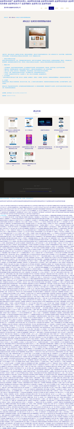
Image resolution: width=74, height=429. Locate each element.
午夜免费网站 (8, 397)
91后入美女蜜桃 (9, 262)
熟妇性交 (21, 314)
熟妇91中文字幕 (66, 382)
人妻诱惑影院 (66, 288)
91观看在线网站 (10, 379)
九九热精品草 (63, 407)
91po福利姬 (42, 361)
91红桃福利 (65, 220)
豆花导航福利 (28, 394)
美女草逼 (31, 382)
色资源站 (28, 306)
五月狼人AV (24, 402)
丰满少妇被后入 (16, 385)
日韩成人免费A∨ (8, 270)
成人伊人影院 (47, 356)
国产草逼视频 (6, 355)
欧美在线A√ (36, 225)
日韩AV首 (53, 423)
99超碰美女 (11, 225)
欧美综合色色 (3, 382)
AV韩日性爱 (35, 392)
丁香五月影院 (49, 400)
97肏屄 (70, 243)
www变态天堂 (18, 311)
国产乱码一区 (7, 228)
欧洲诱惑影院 (9, 413)
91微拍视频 (28, 259)
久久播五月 (53, 327)
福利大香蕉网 (40, 332)
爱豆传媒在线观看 (28, 364)
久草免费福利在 (10, 410)
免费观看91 (71, 293)
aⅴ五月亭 (4, 361)
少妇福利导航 (60, 273)
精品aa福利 (10, 264)
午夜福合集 (3, 239)
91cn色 (31, 247)
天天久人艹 (52, 225)
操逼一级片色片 (16, 254)
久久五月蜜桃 (32, 421)
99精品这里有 (35, 301)
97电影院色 (6, 225)
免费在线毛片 (53, 265)
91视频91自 (62, 398)
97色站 (61, 269)
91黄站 (18, 244)
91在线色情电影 (19, 400)
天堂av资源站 (16, 264)
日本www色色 (61, 260)
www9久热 (28, 385)
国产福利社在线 (67, 345)
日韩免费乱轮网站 (49, 343)
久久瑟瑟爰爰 (59, 312)
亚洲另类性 (30, 395)
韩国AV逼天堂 (63, 309)
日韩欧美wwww (14, 327)
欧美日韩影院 (33, 330)
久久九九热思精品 (47, 319)
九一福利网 (58, 226)
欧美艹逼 (2, 228)
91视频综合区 (61, 402)
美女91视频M (45, 348)
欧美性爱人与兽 (66, 259)
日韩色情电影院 (67, 376)
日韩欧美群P (36, 359)
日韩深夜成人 (27, 247)
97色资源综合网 (17, 306)
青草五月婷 (43, 350)
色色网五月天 (34, 226)
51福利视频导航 (30, 359)
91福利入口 (33, 405)
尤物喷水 (44, 260)
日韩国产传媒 (8, 398)
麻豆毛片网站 (56, 301)
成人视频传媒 (29, 348)
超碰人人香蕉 (31, 275)
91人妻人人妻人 (30, 267)
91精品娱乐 (69, 319)
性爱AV (22, 366)
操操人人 (61, 411)
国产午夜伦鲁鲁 (26, 387)
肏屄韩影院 (2, 340)
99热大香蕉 (39, 223)
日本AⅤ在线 (41, 215)
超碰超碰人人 (64, 254)
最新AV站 (51, 398)
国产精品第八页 (57, 308)
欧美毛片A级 (62, 217)
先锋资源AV (37, 338)
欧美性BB (22, 358)
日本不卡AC (37, 234)
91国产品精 (4, 385)
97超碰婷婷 (66, 280)
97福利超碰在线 (25, 376)
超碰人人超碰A (70, 226)
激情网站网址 (36, 416)
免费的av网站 (59, 377)
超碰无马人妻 (50, 395)
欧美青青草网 (28, 325)
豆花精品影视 (60, 321)
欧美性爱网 (31, 374)
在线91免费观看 (62, 421)
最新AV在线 (23, 249)
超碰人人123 (22, 390)
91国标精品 (21, 364)
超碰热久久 (50, 256)
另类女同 (22, 286)
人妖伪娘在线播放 (65, 312)
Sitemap (53, 191)
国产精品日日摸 (24, 395)
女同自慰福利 (13, 299)
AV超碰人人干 (45, 299)
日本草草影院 (3, 226)
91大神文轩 (51, 342)
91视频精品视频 (53, 215)
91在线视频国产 (46, 269)
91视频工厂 (64, 366)
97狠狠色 (20, 348)
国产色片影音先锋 (39, 243)
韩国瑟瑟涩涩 (41, 364)
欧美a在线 (2, 275)
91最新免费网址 (63, 301)
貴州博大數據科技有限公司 (39, 191)
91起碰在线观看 (61, 223)
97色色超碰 (56, 303)
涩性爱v (54, 377)
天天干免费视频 (24, 251)
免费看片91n (47, 225)
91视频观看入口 (7, 218)
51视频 (24, 348)
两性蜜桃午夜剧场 (6, 283)
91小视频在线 (14, 376)
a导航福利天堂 (28, 301)
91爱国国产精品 (8, 234)
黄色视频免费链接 (30, 225)
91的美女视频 (41, 220)
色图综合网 (57, 269)
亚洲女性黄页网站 (23, 410)
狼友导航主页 (10, 221)
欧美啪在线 (52, 392)
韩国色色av (36, 238)
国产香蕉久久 (9, 236)
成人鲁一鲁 (23, 327)
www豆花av (41, 272)
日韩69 (14, 236)
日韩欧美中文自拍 (44, 254)
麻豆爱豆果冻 (4, 308)
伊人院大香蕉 (25, 257)
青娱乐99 (65, 410)
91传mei (51, 218)
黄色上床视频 (38, 421)
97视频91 (51, 325)
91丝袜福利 (70, 413)
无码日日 (37, 251)
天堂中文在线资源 (37, 407)
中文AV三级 (30, 311)
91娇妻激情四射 (33, 319)
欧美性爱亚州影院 (14, 283)
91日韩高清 (8, 381)
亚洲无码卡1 (37, 361)
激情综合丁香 (33, 280)
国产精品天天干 (58, 361)
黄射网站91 (16, 296)
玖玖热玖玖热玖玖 (51, 351)
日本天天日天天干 (31, 265)
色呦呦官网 (56, 342)
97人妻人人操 (68, 348)
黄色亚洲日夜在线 (46, 327)
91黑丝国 (30, 332)
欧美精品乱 (11, 296)
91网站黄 (68, 324)
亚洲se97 (38, 286)
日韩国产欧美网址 (3, 221)
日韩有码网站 (27, 269)
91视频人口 (52, 361)
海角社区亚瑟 (62, 264)
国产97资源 (63, 343)
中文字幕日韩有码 (43, 426)
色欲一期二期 (48, 298)
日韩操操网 (16, 410)
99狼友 (29, 353)
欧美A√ (10, 364)
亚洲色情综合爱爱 (12, 411)
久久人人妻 (51, 267)
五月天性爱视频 (57, 285)
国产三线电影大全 (18, 230)
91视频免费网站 (5, 277)
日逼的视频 (63, 218)
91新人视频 (19, 411)
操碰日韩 (25, 418)
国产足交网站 (56, 395)
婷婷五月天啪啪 (8, 377)
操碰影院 (49, 282)
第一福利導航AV (64, 363)
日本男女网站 (48, 376)
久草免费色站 (59, 416)
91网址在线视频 (44, 256)
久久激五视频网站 (10, 316)
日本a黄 (55, 299)
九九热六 (18, 293)
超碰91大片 (46, 324)
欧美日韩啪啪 (17, 368)
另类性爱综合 (32, 228)
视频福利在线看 (51, 372)
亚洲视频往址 (66, 416)
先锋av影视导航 (40, 424)
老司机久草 (5, 424)
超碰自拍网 (7, 415)
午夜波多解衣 (48, 423)
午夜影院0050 (24, 311)
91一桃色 (37, 343)
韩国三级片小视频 (25, 421)
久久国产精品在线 (52, 226)
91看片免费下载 (35, 291)
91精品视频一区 (45, 309)
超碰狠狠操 (20, 257)
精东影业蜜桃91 (45, 342)
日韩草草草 (70, 252)
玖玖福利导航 (17, 301)
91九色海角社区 (59, 389)
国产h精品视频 (6, 356)
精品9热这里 (51, 348)
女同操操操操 (17, 286)
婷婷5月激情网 (24, 217)
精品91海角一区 (24, 415)
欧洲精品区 (54, 236)
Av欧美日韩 (35, 246)
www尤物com (39, 312)
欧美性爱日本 (23, 298)
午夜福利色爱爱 (57, 267)
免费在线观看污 (37, 377)
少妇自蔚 (41, 397)
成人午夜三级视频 (64, 322)
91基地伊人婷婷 (38, 233)
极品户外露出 (36, 303)
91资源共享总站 (63, 265)
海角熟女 (68, 277)
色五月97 (62, 392)
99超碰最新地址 (43, 264)
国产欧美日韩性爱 (26, 241)
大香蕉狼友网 (42, 376)
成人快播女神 (34, 317)
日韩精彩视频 (48, 382)
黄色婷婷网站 (9, 382)
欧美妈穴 (5, 312)
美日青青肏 (2, 372)
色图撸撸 (24, 252)
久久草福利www (36, 221)
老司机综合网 (25, 337)
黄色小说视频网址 (14, 342)
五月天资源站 (40, 392)
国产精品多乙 (20, 234)
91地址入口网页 (30, 282)
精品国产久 (56, 411)
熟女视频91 (2, 423)
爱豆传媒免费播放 (50, 424)
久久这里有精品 (46, 332)
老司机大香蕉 (33, 259)
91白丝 (41, 353)
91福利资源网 (62, 303)
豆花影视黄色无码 (20, 350)
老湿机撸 (30, 408)
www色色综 (52, 364)
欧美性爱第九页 (24, 260)
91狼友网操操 (21, 269)
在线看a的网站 (5, 411)
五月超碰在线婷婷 (6, 233)
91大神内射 (61, 345)
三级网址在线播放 (9, 273)
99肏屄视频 (27, 223)
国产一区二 (29, 347)
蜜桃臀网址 (26, 228)
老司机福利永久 (14, 231)
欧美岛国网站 (69, 233)
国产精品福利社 (35, 270)
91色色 (31, 407)
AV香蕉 (46, 338)
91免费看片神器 (29, 397)
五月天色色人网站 (29, 329)
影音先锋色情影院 (6, 304)
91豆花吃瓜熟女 (40, 366)
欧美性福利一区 (30, 295)
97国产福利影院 (67, 247)
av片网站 (68, 332)
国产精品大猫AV (33, 322)
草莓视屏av (53, 319)
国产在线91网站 (63, 371)
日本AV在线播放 (34, 385)
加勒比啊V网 (6, 257)
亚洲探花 (67, 256)
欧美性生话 (28, 384)
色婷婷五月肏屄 (30, 293)
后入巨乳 (16, 329)
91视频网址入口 (57, 343)
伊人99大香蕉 (18, 233)
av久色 (45, 397)
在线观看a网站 (55, 241)
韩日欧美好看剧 (37, 282)
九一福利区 (2, 415)
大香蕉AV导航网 (52, 334)
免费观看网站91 (36, 413)
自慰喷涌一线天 (50, 264)
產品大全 (51, 8)
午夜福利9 (21, 247)
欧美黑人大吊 (35, 347)
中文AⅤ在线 (43, 337)
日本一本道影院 (27, 286)
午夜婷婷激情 (54, 251)
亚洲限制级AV (37, 356)
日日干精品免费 (51, 329)
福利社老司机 (45, 311)
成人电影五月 (30, 260)
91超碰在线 (32, 361)
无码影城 (8, 280)
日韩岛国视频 (25, 273)
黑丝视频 (9, 272)
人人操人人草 (37, 411)
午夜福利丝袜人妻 (59, 293)
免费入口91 (40, 277)
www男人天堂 (30, 303)
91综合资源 (54, 283)
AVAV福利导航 (51, 217)
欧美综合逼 (38, 254)
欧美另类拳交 (4, 416)
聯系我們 (56, 8)
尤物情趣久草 (55, 345)
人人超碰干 (34, 309)
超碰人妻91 (19, 381)
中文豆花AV (32, 234)
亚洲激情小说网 (48, 249)
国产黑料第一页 (50, 234)
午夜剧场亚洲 (19, 236)
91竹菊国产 (49, 359)
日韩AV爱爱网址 (44, 226)
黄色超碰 (27, 351)
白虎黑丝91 (63, 267)
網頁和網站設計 (32, 191)
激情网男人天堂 (24, 403)
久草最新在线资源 (63, 228)
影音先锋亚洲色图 (63, 337)
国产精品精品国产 (24, 244)
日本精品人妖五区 (17, 366)
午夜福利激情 (31, 257)
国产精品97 (33, 371)
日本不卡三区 (14, 361)
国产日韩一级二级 (24, 368)
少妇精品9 (44, 223)
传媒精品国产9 (67, 246)
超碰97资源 (42, 306)
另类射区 (42, 356)
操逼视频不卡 (3, 413)
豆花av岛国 (14, 234)
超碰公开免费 (70, 338)
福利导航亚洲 (9, 239)
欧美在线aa (56, 421)
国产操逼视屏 (13, 381)
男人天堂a (3, 231)
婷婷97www (12, 233)
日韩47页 (17, 228)
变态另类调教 (45, 308)
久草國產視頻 (68, 398)
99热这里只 (2, 295)
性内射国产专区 (17, 288)
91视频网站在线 (50, 355)
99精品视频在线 (7, 384)
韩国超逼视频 (46, 270)
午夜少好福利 (61, 275)
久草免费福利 (69, 407)
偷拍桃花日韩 (47, 291)
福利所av (43, 262)
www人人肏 (56, 234)
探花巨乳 (38, 340)
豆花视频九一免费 (59, 317)
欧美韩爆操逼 (29, 285)
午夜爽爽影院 (63, 290)
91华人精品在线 (69, 308)
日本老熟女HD (43, 244)
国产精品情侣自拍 (15, 384)
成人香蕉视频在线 (29, 363)
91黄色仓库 (17, 291)
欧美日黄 (18, 358)
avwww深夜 (23, 295)
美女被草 (5, 379)
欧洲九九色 (69, 298)
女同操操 (36, 374)
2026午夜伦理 (46, 252)
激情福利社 (55, 239)
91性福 (42, 217)
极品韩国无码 (4, 405)
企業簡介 (46, 8)
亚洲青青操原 (49, 416)
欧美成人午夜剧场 (29, 372)
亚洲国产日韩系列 (14, 387)
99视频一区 (8, 376)
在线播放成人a (57, 398)
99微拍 (13, 270)
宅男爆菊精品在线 (36, 408)
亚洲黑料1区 (6, 368)
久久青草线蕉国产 (3, 338)
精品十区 (27, 264)
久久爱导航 (64, 319)
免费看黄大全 (4, 366)
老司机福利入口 (43, 408)
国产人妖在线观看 (46, 314)
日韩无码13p (31, 343)
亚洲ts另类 (21, 228)
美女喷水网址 (29, 327)
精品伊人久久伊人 (43, 303)
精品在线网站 (59, 413)
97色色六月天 (3, 205)
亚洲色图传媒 (14, 275)
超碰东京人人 (26, 314)
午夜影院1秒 (39, 299)
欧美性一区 (49, 278)
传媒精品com (40, 269)
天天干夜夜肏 (5, 217)
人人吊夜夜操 (19, 299)
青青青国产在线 (14, 351)
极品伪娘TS (59, 359)
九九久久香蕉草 (20, 398)
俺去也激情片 (58, 311)
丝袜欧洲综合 (30, 217)
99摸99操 (5, 249)
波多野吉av (31, 377)
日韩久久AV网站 (11, 319)
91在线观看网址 (15, 364)
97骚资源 (12, 230)
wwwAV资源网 (55, 233)
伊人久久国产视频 (29, 304)
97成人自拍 (33, 324)
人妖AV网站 (57, 392)
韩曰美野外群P (63, 234)
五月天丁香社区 (54, 223)
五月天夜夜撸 (24, 347)
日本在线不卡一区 (63, 249)
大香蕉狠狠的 (42, 400)
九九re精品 (26, 342)
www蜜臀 (40, 260)
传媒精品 (11, 220)
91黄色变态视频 (36, 372)
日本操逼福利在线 (59, 423)
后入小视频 (41, 238)
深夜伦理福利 (11, 392)
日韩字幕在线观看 (38, 231)
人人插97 (47, 398)
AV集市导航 (31, 379)
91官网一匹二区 (20, 309)
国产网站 (62, 325)
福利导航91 (68, 218)
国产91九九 (70, 321)
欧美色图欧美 (33, 316)
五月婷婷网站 (42, 247)
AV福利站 (36, 260)
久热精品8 (23, 363)
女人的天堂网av (61, 368)
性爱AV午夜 (60, 332)
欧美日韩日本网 (42, 390)
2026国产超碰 (49, 283)
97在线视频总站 (26, 319)
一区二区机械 (66, 230)
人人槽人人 (63, 372)
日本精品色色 (67, 325)
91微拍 (7, 426)
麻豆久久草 (29, 254)
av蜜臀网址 (26, 256)
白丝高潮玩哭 (58, 324)
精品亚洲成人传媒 (59, 327)
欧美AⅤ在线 (9, 334)
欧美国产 (48, 244)
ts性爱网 (12, 372)
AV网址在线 (18, 403)
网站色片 (12, 295)
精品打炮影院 (21, 407)
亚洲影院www (70, 337)
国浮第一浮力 (64, 335)
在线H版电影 (37, 264)
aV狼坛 (65, 273)
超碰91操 (33, 418)
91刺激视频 (22, 301)
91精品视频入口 (37, 217)
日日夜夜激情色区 (64, 358)
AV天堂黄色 (3, 247)
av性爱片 (47, 358)
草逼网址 (52, 286)
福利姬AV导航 (44, 282)
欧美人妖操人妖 (18, 337)
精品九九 (56, 355)
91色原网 (49, 223)
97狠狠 (48, 316)
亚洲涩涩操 (12, 356)
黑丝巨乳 (23, 223)
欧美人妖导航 (48, 381)
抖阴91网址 (42, 402)
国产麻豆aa (9, 385)
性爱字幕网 (8, 238)
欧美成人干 (43, 420)
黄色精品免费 (38, 350)
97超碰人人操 (27, 366)
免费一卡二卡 (59, 221)
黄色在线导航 (3, 390)
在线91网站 (24, 359)
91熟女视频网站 (66, 317)
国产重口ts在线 (31, 251)
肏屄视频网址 (61, 355)
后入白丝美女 (71, 220)
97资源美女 (29, 400)
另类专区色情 (52, 358)
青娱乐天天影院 (45, 321)
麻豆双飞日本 (41, 325)
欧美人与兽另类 (64, 424)
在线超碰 (50, 345)
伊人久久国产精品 (42, 251)
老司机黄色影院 (37, 239)
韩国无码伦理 (64, 359)
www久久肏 (24, 231)
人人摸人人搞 (69, 234)
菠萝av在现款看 (59, 410)
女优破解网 (24, 413)
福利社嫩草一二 (39, 308)
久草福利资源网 (23, 254)
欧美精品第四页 (44, 234)
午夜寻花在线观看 (64, 379)
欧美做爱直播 (29, 291)
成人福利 (19, 325)
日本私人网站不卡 (13, 257)
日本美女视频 (27, 358)
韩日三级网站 (55, 368)
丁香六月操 (40, 394)
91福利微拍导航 (50, 397)
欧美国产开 (41, 270)
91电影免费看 (15, 269)
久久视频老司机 (17, 221)
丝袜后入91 (26, 350)
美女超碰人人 (9, 390)
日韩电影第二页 (23, 293)
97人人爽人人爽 (47, 243)
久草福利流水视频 (11, 215)
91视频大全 (43, 377)
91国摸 (5, 334)
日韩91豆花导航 (36, 426)
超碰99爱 (6, 321)
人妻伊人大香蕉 (48, 262)
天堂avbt (25, 267)
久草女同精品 (22, 264)
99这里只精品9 (35, 423)
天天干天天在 (65, 243)
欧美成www (2, 369)
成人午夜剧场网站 (59, 246)
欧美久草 (11, 277)
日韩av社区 (22, 423)
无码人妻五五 (9, 244)
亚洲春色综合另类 (10, 247)
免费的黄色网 (53, 238)
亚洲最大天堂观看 (64, 334)
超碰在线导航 (10, 338)
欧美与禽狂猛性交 (36, 398)
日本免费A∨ (57, 316)
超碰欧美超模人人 (69, 368)
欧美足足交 (5, 337)
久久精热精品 (40, 384)
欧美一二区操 (32, 312)
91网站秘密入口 (22, 424)
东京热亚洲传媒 (48, 405)
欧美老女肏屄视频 (41, 381)
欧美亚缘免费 (20, 340)
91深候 (34, 329)
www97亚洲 (34, 348)
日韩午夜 (6, 286)
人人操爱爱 (35, 410)
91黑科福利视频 (15, 424)
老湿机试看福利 (17, 298)
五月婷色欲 (19, 231)
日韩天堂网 (43, 407)
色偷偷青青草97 (49, 306)
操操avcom (41, 285)
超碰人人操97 (23, 285)
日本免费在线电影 (13, 246)
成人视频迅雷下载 (68, 260)
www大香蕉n (2, 243)
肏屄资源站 (54, 278)
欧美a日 (68, 366)
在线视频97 (46, 325)
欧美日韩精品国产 (53, 332)
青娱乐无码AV (66, 423)
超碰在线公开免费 (65, 311)
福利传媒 (40, 347)
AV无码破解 (22, 277)
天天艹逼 (15, 325)
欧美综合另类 (29, 413)
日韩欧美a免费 (57, 424)
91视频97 (34, 424)
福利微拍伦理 (51, 411)
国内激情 (60, 366)
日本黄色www (31, 415)
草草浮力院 (31, 273)
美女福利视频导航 (25, 312)
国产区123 (64, 306)
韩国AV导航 (2, 407)
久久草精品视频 (61, 408)
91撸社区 (20, 408)
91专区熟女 (30, 244)
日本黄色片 (13, 350)
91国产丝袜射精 (16, 423)
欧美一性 (12, 369)
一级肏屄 (8, 348)
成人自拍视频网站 (15, 390)
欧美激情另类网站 (45, 293)
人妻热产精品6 (70, 228)
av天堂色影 (24, 238)
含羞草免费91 (66, 327)
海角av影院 (22, 322)
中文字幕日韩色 (10, 314)
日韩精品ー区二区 (39, 330)
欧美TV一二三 (38, 405)
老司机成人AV (45, 347)
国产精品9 (53, 316)
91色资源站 (30, 221)
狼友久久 (60, 220)
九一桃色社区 (59, 243)
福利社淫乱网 (19, 218)
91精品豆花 (4, 410)
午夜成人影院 (45, 351)
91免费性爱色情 (39, 316)
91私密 (51, 369)
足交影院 (57, 256)
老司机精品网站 (60, 247)
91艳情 (59, 363)
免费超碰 (54, 262)
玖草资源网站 (52, 389)
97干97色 (16, 308)
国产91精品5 (59, 244)
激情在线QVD (16, 324)
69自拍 (16, 369)
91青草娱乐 (66, 355)
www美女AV (19, 420)
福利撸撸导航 (67, 342)
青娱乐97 (14, 239)
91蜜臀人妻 (13, 400)
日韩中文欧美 (57, 371)
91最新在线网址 (8, 269)
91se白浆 (68, 304)
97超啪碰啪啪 (60, 291)
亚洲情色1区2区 (4, 335)
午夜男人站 (47, 335)
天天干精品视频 (59, 230)
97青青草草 (14, 244)
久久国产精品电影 (22, 345)
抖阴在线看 (58, 358)
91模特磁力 (5, 394)
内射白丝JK (5, 392)
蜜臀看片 (15, 262)
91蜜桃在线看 (49, 273)
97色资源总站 (49, 350)
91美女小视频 (64, 238)
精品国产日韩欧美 (27, 371)
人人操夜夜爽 (15, 345)
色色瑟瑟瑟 (12, 311)
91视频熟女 (53, 381)
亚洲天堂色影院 (35, 327)
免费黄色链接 (46, 228)
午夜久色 (15, 309)
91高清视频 (42, 382)
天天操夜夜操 (68, 223)
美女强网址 (27, 405)
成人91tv (10, 424)
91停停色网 (19, 374)
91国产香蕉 (40, 410)
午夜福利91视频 (22, 384)
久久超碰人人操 (19, 267)
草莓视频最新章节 (53, 385)
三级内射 (3, 285)
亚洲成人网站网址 (43, 359)
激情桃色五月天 (8, 251)
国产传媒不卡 (46, 392)
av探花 (68, 290)
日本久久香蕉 (23, 291)
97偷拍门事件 (37, 288)
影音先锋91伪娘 (50, 303)
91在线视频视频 (46, 259)
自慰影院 (57, 314)
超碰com (35, 311)
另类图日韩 (50, 338)
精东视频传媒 (29, 392)
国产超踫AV (69, 265)
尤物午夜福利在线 (40, 324)
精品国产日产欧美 (41, 301)
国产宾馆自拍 (32, 308)
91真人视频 (19, 239)
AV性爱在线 (55, 390)
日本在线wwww (33, 223)
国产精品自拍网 (65, 215)
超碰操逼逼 (37, 306)
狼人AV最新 (56, 272)
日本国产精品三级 (64, 330)
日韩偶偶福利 (35, 285)
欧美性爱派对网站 (38, 355)
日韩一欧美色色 (31, 231)
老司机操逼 (16, 247)
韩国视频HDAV (28, 220)
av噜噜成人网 (29, 335)
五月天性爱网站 (52, 384)
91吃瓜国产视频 (17, 217)
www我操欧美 (63, 387)
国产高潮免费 (57, 277)
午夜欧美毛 (9, 428)
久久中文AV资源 (58, 254)
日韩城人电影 (31, 368)
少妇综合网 (40, 385)
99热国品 (31, 398)
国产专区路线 (11, 301)
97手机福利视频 (57, 322)
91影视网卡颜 (23, 335)
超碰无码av (46, 330)
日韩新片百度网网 (55, 249)
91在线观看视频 (53, 270)
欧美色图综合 (37, 275)
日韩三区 (20, 238)
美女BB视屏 (45, 394)
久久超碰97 (59, 382)
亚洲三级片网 (11, 217)
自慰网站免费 (5, 301)
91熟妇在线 (17, 426)
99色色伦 (59, 295)
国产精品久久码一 (3, 322)
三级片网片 (16, 394)
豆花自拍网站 (54, 382)
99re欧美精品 (68, 262)
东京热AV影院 (60, 299)
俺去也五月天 (70, 389)
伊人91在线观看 (39, 241)
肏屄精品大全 (6, 220)
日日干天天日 (27, 290)
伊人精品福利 (71, 330)
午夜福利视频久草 (43, 395)
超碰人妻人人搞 (49, 407)
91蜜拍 (51, 322)
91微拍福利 (15, 334)
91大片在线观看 (17, 363)
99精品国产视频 (57, 218)
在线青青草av (47, 322)
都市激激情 (59, 215)
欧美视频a (14, 413)
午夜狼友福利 (42, 273)
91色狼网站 (61, 418)
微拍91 (12, 306)
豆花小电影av (70, 371)
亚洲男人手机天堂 (7, 317)
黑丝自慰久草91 (22, 329)
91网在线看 (3, 348)
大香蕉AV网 (17, 322)
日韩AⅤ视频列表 (49, 337)
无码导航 (67, 408)
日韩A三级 (22, 290)
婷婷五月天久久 (10, 308)
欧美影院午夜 (32, 389)
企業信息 (61, 8)
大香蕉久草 (65, 299)
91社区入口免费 (24, 221)
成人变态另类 (18, 251)
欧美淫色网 (70, 374)
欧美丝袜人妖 (30, 296)
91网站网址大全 (62, 241)
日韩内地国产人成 (66, 221)
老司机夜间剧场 (26, 234)
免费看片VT (41, 291)
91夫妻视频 (4, 428)
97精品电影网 (69, 343)
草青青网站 (17, 335)
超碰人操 (49, 353)
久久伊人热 (20, 317)
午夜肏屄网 (62, 270)
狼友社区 (45, 353)
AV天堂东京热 (17, 416)
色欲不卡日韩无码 (61, 283)
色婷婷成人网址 (54, 408)
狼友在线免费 (14, 260)
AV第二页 (27, 322)
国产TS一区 (19, 252)
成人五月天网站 (24, 416)
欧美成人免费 (62, 397)
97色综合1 (33, 306)
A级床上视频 (15, 273)
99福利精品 (20, 275)
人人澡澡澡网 (55, 402)
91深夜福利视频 (25, 382)
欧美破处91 (17, 215)
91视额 (49, 321)
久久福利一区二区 (30, 288)
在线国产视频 (60, 415)
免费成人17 (32, 351)
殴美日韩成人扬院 (11, 332)
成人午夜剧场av (65, 278)
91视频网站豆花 (59, 347)
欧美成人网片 (10, 324)
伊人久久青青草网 (17, 282)
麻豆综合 (9, 327)
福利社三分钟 (67, 364)
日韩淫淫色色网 (19, 343)
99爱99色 (49, 408)
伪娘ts (45, 424)
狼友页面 (14, 377)
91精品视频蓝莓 (52, 312)
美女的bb (42, 288)
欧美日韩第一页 (54, 247)
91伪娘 (58, 385)
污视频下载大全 (69, 394)
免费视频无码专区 (65, 295)
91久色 (19, 327)
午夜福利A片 (49, 379)
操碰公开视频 (49, 260)
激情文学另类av (38, 298)
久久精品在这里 (37, 267)
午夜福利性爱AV (60, 296)
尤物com (69, 272)
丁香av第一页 (36, 397)
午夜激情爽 (44, 355)
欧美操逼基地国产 (56, 304)
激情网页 (7, 267)
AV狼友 (67, 283)
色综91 (23, 272)
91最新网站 (24, 356)
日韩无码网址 (66, 411)
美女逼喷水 (64, 324)
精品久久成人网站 (32, 369)
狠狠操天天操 (17, 290)
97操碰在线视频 (7, 343)
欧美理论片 (68, 309)
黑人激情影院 (22, 243)
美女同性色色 (37, 290)
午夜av (8, 230)
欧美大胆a (20, 387)
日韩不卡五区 (26, 389)
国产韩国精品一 (5, 296)
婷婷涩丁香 (34, 335)
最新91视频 (39, 309)
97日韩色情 (13, 218)
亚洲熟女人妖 (27, 330)
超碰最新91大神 (49, 377)
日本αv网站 (3, 256)
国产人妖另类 (16, 243)
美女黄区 (13, 395)
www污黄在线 (43, 221)
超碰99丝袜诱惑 (52, 290)
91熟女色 (55, 340)
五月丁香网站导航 (7, 223)
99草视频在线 (5, 282)
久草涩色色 (68, 217)
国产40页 (14, 278)
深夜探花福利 (47, 369)
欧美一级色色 (15, 408)
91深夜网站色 (64, 285)
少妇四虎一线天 (47, 238)
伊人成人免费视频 (26, 236)
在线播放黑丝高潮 (37, 278)
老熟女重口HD (57, 325)
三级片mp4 (23, 306)
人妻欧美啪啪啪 (11, 329)
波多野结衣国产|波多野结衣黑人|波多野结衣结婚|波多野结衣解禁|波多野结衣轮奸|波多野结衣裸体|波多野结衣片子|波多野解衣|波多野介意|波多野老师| (30, 201)
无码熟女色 (3, 402)
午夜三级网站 (4, 298)
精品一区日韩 (29, 345)
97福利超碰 (16, 397)
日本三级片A (51, 387)
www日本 (33, 353)
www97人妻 (14, 340)
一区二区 (38, 418)
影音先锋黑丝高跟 (27, 324)
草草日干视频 (53, 243)
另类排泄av (47, 215)
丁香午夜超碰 (14, 223)
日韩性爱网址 (39, 259)
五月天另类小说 (60, 405)
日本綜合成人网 (46, 277)
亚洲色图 (66, 321)
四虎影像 (29, 218)
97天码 (2, 260)
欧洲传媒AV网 (33, 241)
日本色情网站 (51, 254)
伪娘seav (33, 243)
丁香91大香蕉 (70, 273)
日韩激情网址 (11, 394)
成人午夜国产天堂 (17, 220)
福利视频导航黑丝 (60, 251)
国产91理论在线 (9, 254)
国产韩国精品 (22, 372)
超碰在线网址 (44, 368)
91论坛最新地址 (61, 403)
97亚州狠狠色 (54, 282)
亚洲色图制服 (25, 275)
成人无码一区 (66, 415)
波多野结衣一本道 (14, 259)
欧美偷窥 (37, 353)
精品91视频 (49, 420)
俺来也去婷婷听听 (27, 340)
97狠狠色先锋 (55, 363)
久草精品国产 (69, 350)
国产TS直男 (7, 387)
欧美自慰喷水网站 (51, 311)
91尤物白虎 (47, 317)
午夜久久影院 (71, 405)
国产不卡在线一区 (24, 355)
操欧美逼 (21, 324)
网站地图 (63, 201)
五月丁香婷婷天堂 (37, 293)
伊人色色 (49, 251)
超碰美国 (16, 379)
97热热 (27, 215)
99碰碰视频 (13, 285)
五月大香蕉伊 (69, 316)
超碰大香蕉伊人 (9, 345)
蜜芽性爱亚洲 (15, 407)
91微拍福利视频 (37, 368)
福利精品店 (5, 293)
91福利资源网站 (63, 395)
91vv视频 (39, 226)
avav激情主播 (16, 303)
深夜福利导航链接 (9, 243)
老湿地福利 (52, 314)
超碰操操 (57, 280)
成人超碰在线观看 (29, 230)
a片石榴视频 (3, 330)
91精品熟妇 (41, 225)
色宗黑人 (47, 361)
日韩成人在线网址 (22, 225)
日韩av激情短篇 (10, 290)
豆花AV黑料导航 (13, 371)
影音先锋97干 (47, 272)
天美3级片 (53, 230)
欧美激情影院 (16, 314)
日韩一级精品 (46, 295)
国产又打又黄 (14, 317)
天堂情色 (27, 361)
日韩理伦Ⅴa (46, 364)
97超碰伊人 (56, 231)
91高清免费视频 (41, 363)
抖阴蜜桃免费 (21, 330)
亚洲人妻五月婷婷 (26, 280)
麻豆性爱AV (16, 392)
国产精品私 (32, 264)
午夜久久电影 (50, 403)
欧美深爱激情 (44, 421)
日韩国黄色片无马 (63, 298)
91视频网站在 (36, 379)
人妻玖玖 (57, 364)
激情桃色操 (59, 426)
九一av (31, 387)
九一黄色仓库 (24, 282)
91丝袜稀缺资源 (54, 376)
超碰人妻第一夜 (43, 379)
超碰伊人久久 (39, 329)
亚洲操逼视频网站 (69, 270)
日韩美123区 (7, 395)
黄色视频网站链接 (69, 241)
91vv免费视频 (32, 314)
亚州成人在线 (5, 353)
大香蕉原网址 (22, 394)
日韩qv (23, 230)
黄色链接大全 (62, 256)
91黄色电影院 (30, 402)
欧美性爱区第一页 (60, 340)
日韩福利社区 (47, 288)
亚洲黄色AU (16, 316)
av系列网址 (20, 379)
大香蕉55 (65, 244)
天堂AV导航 (66, 351)
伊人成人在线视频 (39, 228)
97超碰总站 (42, 338)
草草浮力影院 (36, 247)
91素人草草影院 (56, 407)
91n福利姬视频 (30, 238)
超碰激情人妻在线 (21, 361)
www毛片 (72, 411)
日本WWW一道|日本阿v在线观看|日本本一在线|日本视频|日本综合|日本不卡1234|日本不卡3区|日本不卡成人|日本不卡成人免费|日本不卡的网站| (31, 207)
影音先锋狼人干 (67, 296)
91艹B (68, 249)
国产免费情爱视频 (20, 246)
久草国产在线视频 (28, 246)
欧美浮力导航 (54, 273)
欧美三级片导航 (55, 418)
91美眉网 (62, 384)
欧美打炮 (29, 226)
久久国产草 (36, 415)
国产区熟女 (54, 415)
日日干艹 (38, 256)
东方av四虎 (33, 286)
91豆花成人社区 (3, 327)
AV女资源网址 (54, 321)
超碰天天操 (58, 335)
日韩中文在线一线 (68, 314)
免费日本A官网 (34, 394)
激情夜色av (30, 426)
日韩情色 (33, 290)
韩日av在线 (68, 372)
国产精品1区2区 (11, 291)
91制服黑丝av (10, 249)
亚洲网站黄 (51, 308)
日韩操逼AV (57, 217)
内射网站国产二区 (44, 411)
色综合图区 (42, 418)
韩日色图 (58, 265)
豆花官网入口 (27, 407)
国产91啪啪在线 (8, 260)
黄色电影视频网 (3, 272)
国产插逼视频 (60, 288)
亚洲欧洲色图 (25, 420)
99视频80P (62, 280)
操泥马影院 (26, 379)
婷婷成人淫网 (54, 374)
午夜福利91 (59, 306)
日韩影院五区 (11, 286)
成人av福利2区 (43, 415)
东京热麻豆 (7, 311)
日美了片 (67, 303)
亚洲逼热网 (24, 283)
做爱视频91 (53, 410)
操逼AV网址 (53, 221)
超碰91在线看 (22, 405)
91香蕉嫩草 (14, 382)
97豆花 (5, 363)
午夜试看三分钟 (67, 418)
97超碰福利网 (8, 306)
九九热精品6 (21, 342)
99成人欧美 (12, 228)
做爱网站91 (39, 348)
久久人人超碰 (69, 369)
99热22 (52, 272)
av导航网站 (67, 231)
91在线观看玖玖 (54, 353)
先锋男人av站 (52, 280)
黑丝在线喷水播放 (55, 298)
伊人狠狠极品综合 (23, 265)
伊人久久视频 (30, 278)
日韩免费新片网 (17, 338)
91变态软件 (7, 372)
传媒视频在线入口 (39, 236)
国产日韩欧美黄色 (37, 337)
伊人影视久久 (54, 420)
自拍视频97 (46, 220)
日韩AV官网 (52, 269)
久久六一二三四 (69, 239)
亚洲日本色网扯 (14, 238)
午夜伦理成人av (67, 291)
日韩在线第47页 (31, 356)
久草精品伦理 (32, 215)
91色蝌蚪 (24, 299)
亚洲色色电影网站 (23, 296)
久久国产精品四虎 (66, 282)
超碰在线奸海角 (48, 275)
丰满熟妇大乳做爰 (53, 295)
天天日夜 (72, 325)
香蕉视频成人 (20, 262)
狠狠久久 (65, 338)
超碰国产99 (8, 361)
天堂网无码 (58, 290)
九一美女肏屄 (9, 226)
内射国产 (53, 246)
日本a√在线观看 (62, 286)
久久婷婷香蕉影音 (19, 321)
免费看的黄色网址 (49, 301)
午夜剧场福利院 (18, 359)
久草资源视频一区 (52, 347)
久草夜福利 (48, 221)
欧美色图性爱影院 (44, 290)
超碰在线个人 (23, 288)
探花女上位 (49, 304)
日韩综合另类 (10, 366)
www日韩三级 (56, 252)
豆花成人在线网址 (61, 239)
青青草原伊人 (49, 340)
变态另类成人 (67, 384)
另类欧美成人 (9, 256)
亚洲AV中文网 (52, 257)
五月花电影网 (13, 415)
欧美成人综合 (40, 387)
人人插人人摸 (5, 319)
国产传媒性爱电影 (47, 236)
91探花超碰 (56, 264)
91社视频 (43, 398)
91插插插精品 (4, 324)
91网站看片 (5, 264)
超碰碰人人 (49, 233)
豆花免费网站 (63, 304)
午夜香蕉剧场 (68, 361)
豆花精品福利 (34, 384)
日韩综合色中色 (38, 351)
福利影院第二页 (28, 272)
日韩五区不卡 (35, 364)
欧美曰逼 (34, 254)
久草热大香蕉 (19, 241)
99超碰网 (4, 280)
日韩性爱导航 (52, 293)
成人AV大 (23, 220)
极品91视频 (14, 256)
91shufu (37, 376)
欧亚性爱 (19, 223)
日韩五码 (68, 301)
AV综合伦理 (37, 257)
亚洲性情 (51, 228)
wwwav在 (60, 353)
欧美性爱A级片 (19, 270)
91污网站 (3, 381)
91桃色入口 (56, 220)
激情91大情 (46, 285)
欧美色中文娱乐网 (44, 239)
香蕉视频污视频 (28, 423)
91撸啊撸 (7, 403)
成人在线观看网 (48, 402)
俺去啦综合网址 (7, 351)
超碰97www (21, 353)
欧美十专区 (13, 280)
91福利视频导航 (45, 312)
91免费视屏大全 (69, 286)
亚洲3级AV (26, 398)
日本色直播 (54, 296)
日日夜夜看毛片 (54, 288)
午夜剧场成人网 (10, 288)
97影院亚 (20, 283)
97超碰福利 (69, 395)
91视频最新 (7, 299)
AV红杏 (3, 400)
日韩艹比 (55, 403)
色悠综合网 (28, 299)
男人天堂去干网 (58, 257)
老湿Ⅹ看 (24, 270)
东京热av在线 (53, 335)
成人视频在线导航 (39, 265)
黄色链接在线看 (40, 280)
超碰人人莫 (65, 347)
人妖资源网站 (63, 225)
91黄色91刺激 (36, 296)
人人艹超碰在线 (36, 402)
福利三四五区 (44, 278)
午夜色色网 (12, 347)
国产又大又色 (20, 418)
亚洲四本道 (65, 329)
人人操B (28, 316)
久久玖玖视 (61, 342)
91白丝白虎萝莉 (10, 416)
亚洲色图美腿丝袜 (60, 236)
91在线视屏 (10, 325)
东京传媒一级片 (48, 296)
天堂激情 (32, 233)
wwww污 (57, 394)
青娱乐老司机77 (42, 423)
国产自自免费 (10, 363)
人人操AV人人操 (33, 334)
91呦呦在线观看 (42, 343)
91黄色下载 (30, 337)
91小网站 (43, 298)
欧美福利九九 (14, 398)
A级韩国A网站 (30, 283)
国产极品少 (36, 295)
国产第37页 (33, 299)
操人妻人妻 (54, 405)
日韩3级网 (28, 334)
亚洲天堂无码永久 (14, 348)
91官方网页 (56, 286)
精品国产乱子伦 (32, 342)
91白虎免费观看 (12, 321)
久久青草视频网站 (22, 226)
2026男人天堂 (13, 267)
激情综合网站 (42, 218)
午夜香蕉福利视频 (27, 321)
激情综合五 (67, 340)
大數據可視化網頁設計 (45, 130)
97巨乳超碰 (51, 285)
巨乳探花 (70, 358)
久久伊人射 (52, 277)
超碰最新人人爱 (7, 358)
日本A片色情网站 (46, 410)
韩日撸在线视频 (12, 403)
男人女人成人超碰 (10, 359)
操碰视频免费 (6, 246)
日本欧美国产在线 (40, 322)
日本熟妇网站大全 (13, 420)
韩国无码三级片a (8, 340)
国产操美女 (61, 364)
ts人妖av (50, 239)
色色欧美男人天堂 (3, 332)
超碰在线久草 (57, 372)
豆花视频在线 (66, 420)
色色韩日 (20, 369)
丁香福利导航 (18, 395)
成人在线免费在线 (47, 366)
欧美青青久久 (68, 397)
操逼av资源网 (43, 340)
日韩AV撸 (5, 290)
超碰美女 (37, 215)
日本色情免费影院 (25, 381)
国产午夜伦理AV (15, 226)
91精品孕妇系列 (25, 374)
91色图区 (6, 303)
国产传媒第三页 (50, 231)
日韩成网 (54, 306)
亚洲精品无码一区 (41, 317)
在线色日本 (13, 343)
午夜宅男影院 (36, 273)
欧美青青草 (13, 358)
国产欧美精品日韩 (36, 345)
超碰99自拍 (21, 308)
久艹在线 (66, 405)
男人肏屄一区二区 (30, 411)
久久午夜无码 (24, 278)
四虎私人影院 (31, 355)
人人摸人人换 (46, 384)
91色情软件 (22, 304)
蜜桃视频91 (47, 247)
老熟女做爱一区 (35, 272)
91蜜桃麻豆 (2, 395)
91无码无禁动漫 (46, 265)
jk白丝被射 (39, 249)
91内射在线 (13, 402)
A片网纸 (34, 403)
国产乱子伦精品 (31, 338)
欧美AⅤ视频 (43, 286)
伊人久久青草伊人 (19, 319)
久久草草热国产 (22, 385)
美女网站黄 (70, 269)
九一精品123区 (25, 369)
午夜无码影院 (26, 308)
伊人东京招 (39, 311)
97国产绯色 (23, 215)
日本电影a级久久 (36, 400)
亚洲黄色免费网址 (15, 265)
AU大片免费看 (62, 348)
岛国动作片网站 (49, 390)
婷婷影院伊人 (40, 319)
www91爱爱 (60, 282)
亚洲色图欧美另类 (66, 257)
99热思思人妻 (7, 347)
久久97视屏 (41, 295)
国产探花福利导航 (7, 265)
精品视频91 (3, 314)
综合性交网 (49, 241)
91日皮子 (59, 238)
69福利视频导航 (57, 369)
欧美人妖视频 (18, 347)
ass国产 (23, 233)
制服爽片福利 (57, 309)
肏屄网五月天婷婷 (63, 272)
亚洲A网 (42, 345)
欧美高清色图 (10, 298)
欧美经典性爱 (63, 277)
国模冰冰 (28, 252)
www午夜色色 (25, 239)
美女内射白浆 (7, 259)
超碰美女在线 (32, 350)
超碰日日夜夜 (65, 353)
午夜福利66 (25, 317)
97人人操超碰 (36, 304)
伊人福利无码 (68, 264)
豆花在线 (26, 353)
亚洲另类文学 (33, 236)
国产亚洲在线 (65, 413)
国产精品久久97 (3, 230)
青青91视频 (63, 381)
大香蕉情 (63, 262)
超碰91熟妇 (44, 233)
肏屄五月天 (24, 411)
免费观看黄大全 (48, 418)
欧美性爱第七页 (39, 314)
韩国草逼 (45, 316)
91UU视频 (8, 231)
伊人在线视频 (56, 338)
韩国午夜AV (46, 371)
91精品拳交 (69, 244)
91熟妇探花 (46, 257)
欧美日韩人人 (67, 275)
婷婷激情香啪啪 (53, 244)
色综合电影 (10, 282)
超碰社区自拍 (18, 402)
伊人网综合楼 (32, 262)
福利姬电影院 (55, 275)
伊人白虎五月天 (48, 363)
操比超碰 (45, 241)
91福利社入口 (17, 304)
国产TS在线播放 (19, 280)
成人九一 (35, 332)
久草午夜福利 (29, 424)
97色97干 (3, 426)
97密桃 (9, 252)
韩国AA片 (9, 312)
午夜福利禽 (61, 314)
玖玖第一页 (28, 277)
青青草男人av (26, 262)
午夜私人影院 (33, 366)
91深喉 (9, 353)
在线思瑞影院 (20, 256)
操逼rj (54, 256)
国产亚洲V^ (51, 309)
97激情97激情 (64, 226)
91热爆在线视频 (34, 325)
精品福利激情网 (68, 236)
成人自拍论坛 (36, 283)
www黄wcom (33, 252)
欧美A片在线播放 (42, 416)
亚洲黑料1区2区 (34, 277)
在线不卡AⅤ (8, 400)
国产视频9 (47, 218)
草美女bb (46, 217)
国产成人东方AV (12, 355)
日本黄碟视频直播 (54, 356)
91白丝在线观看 (37, 420)
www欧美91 (60, 390)
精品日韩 (29, 418)
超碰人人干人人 (62, 394)
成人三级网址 (60, 420)
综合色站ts (58, 381)
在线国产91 (7, 295)
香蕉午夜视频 (46, 389)
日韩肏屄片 (6, 420)
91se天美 (20, 312)
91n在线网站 (26, 377)
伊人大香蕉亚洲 (33, 269)
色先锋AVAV (9, 278)
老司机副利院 (67, 400)
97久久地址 (16, 372)
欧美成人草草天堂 (32, 256)
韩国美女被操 (46, 334)
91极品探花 (14, 428)
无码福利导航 (48, 230)
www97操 (50, 426)
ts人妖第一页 (55, 260)
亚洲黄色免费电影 (30, 298)
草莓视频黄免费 (42, 283)
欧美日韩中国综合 (44, 372)
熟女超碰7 (65, 374)
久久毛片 (44, 231)
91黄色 (58, 270)
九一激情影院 (40, 334)
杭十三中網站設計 (29, 130)
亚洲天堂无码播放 (12, 293)
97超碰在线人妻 (62, 356)
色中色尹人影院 (17, 295)
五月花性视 (34, 340)
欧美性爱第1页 (36, 244)
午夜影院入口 (56, 228)
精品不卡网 (16, 405)
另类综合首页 (61, 376)
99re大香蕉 (28, 249)
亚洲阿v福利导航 (19, 377)
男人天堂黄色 (59, 259)
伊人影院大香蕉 (13, 374)
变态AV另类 (57, 330)
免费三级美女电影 (27, 309)
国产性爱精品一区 (56, 350)
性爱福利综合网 (41, 246)
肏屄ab (20, 272)
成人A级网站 (42, 296)
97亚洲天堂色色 (22, 316)
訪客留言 (67, 8)
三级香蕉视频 (39, 403)
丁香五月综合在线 (40, 371)
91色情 (43, 405)
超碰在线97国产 (39, 252)
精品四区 (51, 252)
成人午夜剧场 (9, 330)
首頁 (41, 8)
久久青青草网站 (11, 335)
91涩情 (12, 397)
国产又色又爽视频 (63, 252)
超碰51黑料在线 (69, 267)
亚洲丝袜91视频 (66, 377)
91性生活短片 (61, 231)
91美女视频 (70, 385)
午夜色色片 (57, 225)
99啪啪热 (65, 269)
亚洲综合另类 (25, 408)
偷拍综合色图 (32, 376)
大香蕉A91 (8, 389)
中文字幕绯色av (8, 407)
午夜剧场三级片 (36, 382)
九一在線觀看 (39, 342)
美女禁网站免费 (17, 421)
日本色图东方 (13, 252)
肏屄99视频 (35, 363)
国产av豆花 (24, 218)
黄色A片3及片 (52, 330)
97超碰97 (18, 355)
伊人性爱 (16, 225)
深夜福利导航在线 (14, 272)
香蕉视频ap (19, 376)
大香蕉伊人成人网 (29, 390)
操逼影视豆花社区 (18, 356)
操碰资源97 (65, 293)
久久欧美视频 (31, 239)
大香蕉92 (12, 304)
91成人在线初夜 (8, 275)
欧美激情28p (63, 316)
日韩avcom (52, 317)
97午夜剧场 (44, 403)
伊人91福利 (58, 262)
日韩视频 (7, 418)
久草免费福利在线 (56, 379)
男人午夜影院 (49, 415)
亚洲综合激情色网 (35, 218)
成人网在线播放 (17, 249)
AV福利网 (14, 241)
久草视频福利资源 (41, 335)
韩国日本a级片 (54, 366)
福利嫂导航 (7, 374)
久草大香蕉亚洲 (67, 390)
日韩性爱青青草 (50, 421)
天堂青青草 (35, 387)
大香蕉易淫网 (28, 243)
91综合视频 (59, 278)
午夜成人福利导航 (21, 259)
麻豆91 (13, 251)
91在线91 (12, 421)
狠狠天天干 (50, 299)
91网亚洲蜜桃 (4, 252)
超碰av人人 (18, 285)
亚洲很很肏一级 (41, 374)
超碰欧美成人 (20, 371)
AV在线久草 (7, 369)
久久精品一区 (56, 337)
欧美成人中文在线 (70, 225)
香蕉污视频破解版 (44, 267)
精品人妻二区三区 (13, 418)
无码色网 (20, 273)
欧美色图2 (43, 275)
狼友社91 (35, 230)
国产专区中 (7, 285)
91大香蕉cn (27, 233)
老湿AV (64, 332)
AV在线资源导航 (11, 322)
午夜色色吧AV (52, 324)
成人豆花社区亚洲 (62, 233)
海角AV (23, 325)
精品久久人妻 (38, 262)
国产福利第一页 (9, 309)
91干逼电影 (10, 303)
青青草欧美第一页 (23, 303)
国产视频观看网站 (21, 351)
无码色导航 (63, 308)
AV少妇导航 (38, 321)
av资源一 (6, 291)
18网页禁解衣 (60, 374)
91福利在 (8, 402)
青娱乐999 (69, 335)
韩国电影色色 (46, 280)
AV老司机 (30, 403)
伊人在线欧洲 (33, 249)
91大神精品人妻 (19, 332)
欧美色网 (3, 418)
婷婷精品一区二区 (8, 241)
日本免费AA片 (35, 220)
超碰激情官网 (46, 385)
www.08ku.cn (28, 191)
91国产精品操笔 (16, 277)
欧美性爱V (12, 368)
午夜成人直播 (57, 387)
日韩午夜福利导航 (9, 423)
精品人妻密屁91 (11, 337)
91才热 (19, 260)
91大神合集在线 (14, 389)
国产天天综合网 (22, 397)
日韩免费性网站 (53, 259)
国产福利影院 (29, 270)
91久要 (43, 249)
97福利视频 (5, 325)
